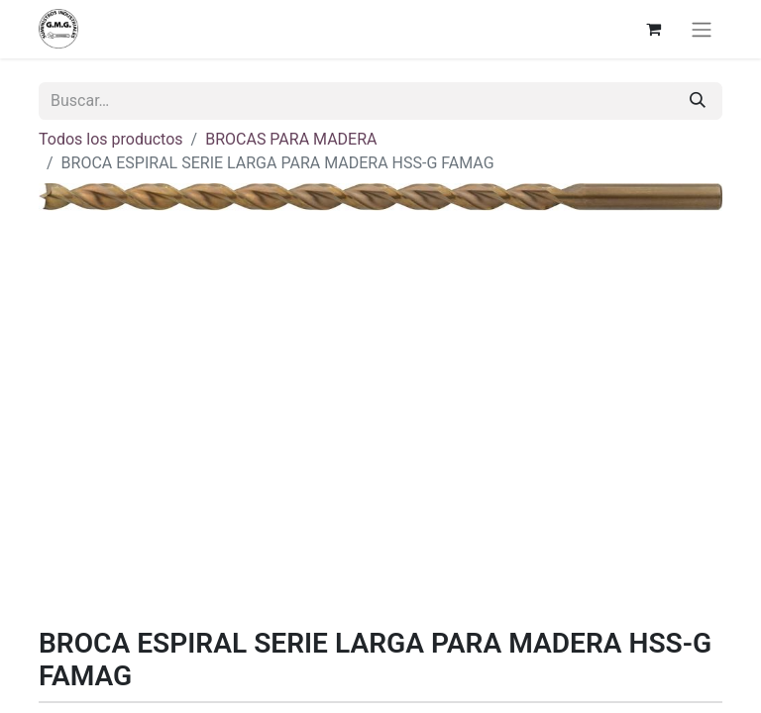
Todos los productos (111, 139)
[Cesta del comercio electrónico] (653, 29)
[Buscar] (697, 101)
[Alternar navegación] (701, 29)
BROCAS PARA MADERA (291, 139)
